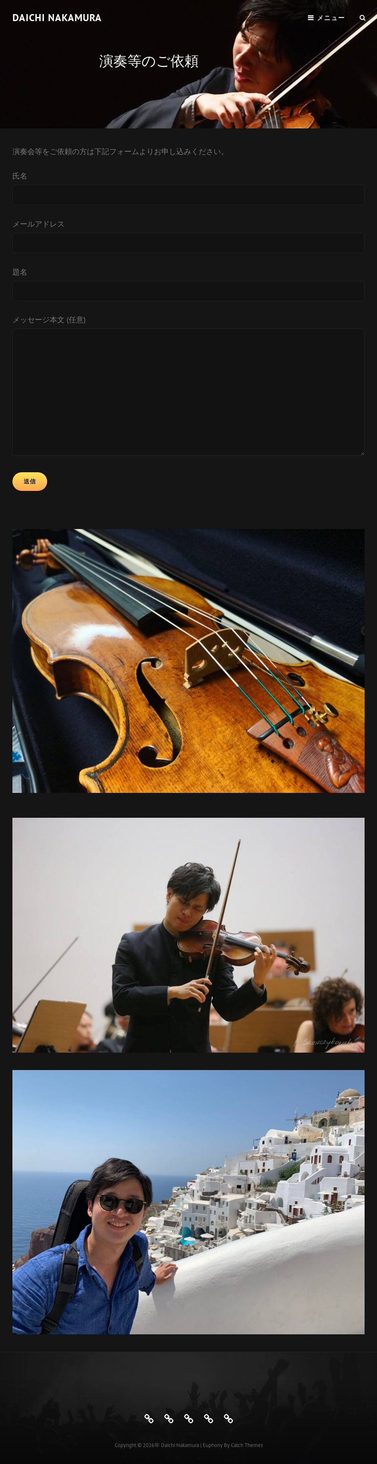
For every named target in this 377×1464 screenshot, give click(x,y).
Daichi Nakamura (57, 17)
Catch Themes (247, 1445)
